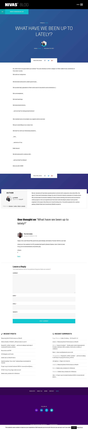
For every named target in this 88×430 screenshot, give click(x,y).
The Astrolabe (28, 234)
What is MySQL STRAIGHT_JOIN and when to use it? (14, 341)
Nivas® (21, 199)
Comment (15, 273)
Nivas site (32, 391)
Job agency (55, 361)
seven (54, 341)
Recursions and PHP (6, 350)
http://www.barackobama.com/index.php (29, 246)
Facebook (46, 410)
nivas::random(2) (68, 68)
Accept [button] (74, 427)
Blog (57, 391)
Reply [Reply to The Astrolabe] (18, 256)
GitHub (19, 206)
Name (14, 295)
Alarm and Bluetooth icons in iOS (65, 352)
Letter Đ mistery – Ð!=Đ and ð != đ (69, 338)
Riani (54, 352)
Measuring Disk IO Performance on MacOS (11, 338)
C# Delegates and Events (7, 354)
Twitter (15, 206)
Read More (80, 427)
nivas (46, 22)
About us (39, 391)
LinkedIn (23, 206)
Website (11, 206)
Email (15, 303)
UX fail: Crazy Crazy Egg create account (11, 370)
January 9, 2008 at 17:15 (30, 236)
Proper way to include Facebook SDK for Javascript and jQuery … (17, 366)
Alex (54, 375)
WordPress (44, 424)
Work (45, 391)
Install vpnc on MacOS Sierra (8, 357)
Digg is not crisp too (65, 361)
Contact (51, 391)
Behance (41, 410)
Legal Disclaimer (53, 424)
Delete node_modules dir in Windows (10, 373)
